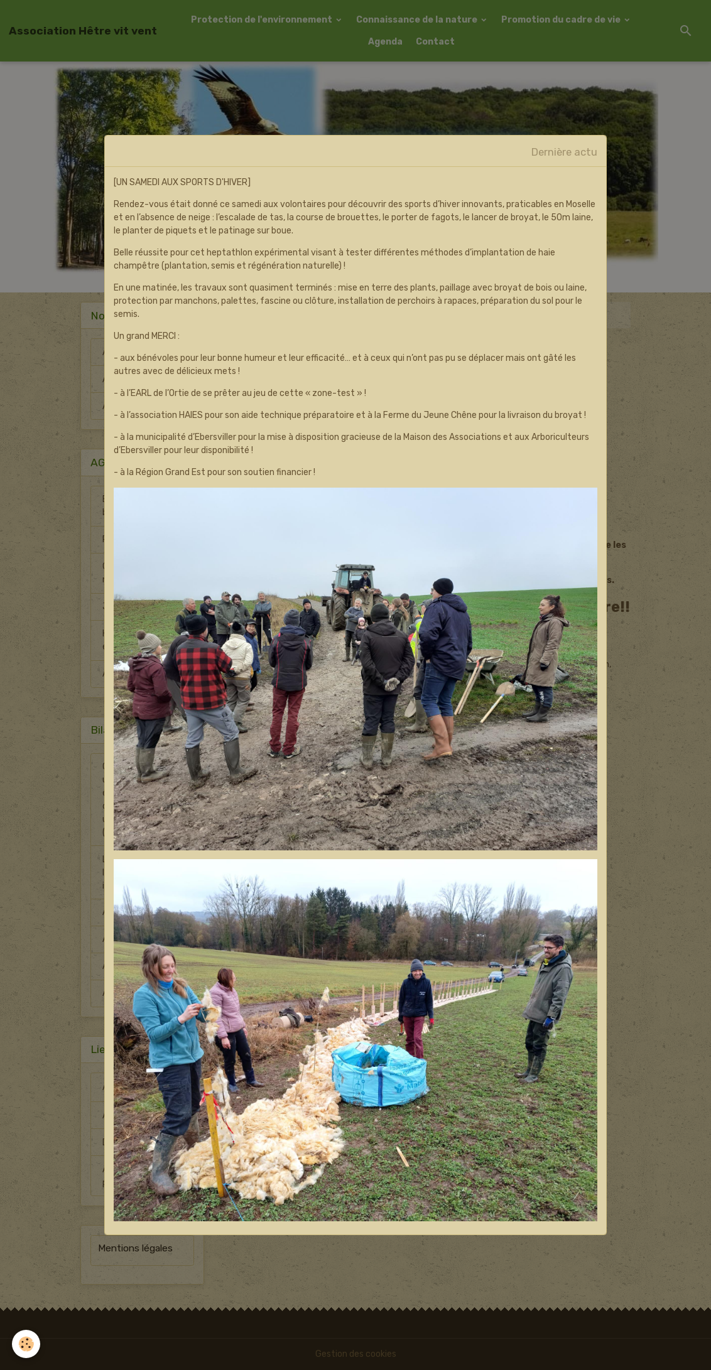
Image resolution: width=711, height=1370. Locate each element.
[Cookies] (27, 1344)
